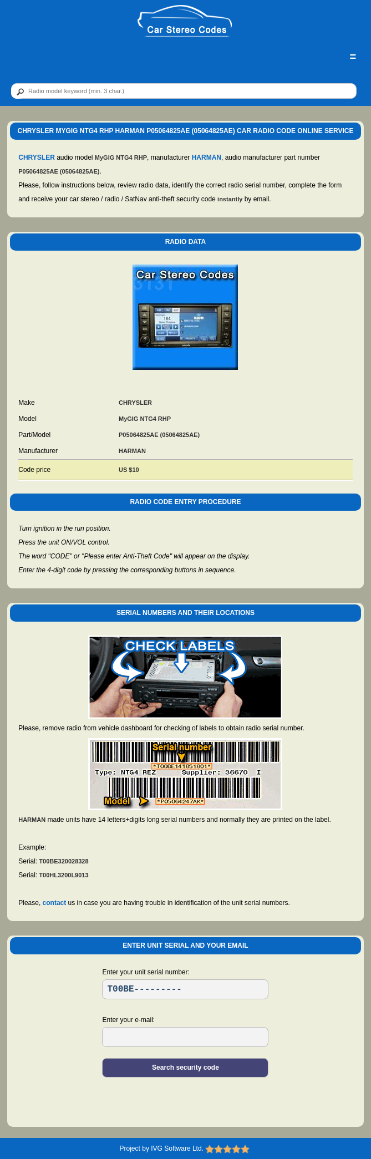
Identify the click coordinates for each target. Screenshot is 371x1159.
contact (55, 903)
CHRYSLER (36, 157)
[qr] (184, 91)
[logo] (185, 21)
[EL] (185, 1037)
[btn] (18, 91)
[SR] (185, 989)
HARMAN (206, 157)
